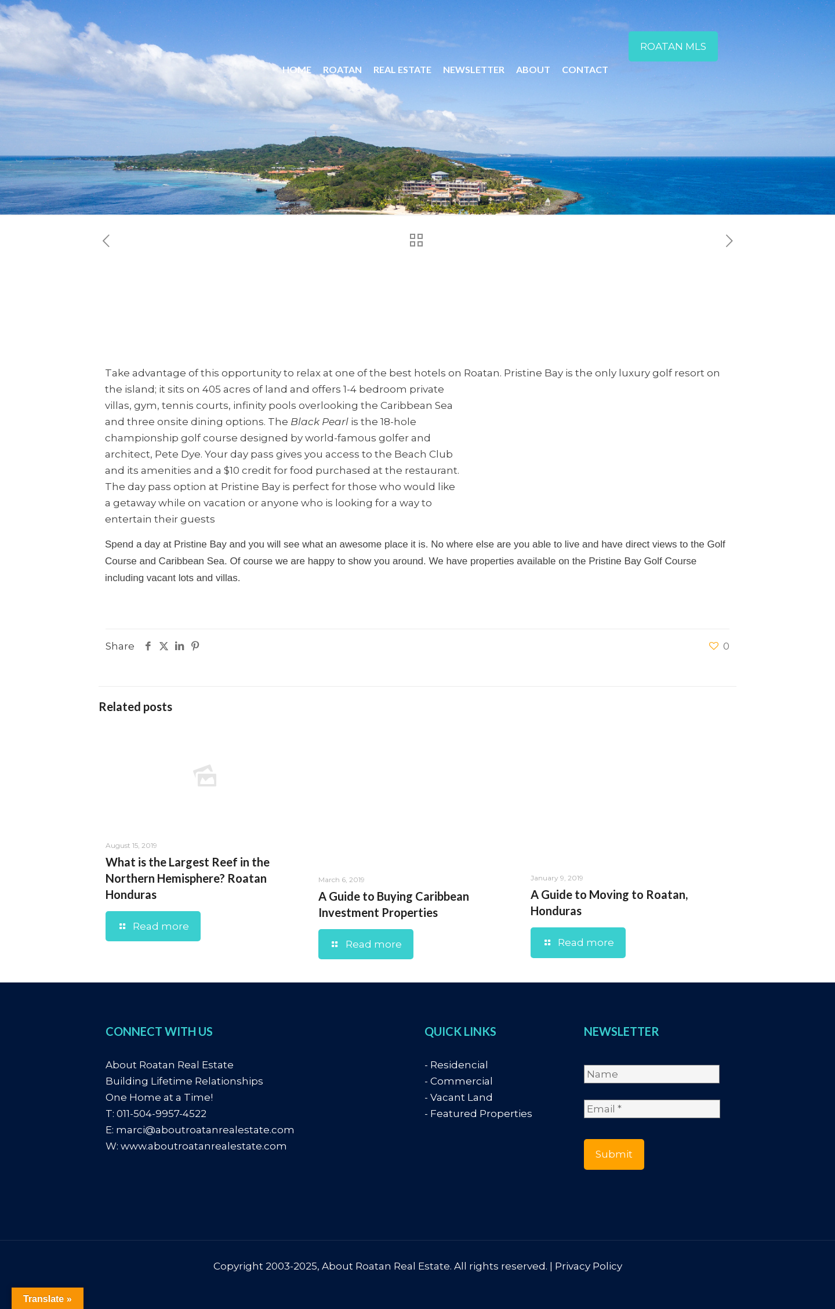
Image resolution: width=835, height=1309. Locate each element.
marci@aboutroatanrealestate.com (205, 1130)
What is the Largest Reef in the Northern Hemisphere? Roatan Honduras (188, 878)
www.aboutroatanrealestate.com (204, 1146)
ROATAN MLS (673, 46)
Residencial (459, 1065)
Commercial (461, 1081)
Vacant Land (461, 1097)
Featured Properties (481, 1113)
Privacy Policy (588, 1266)
